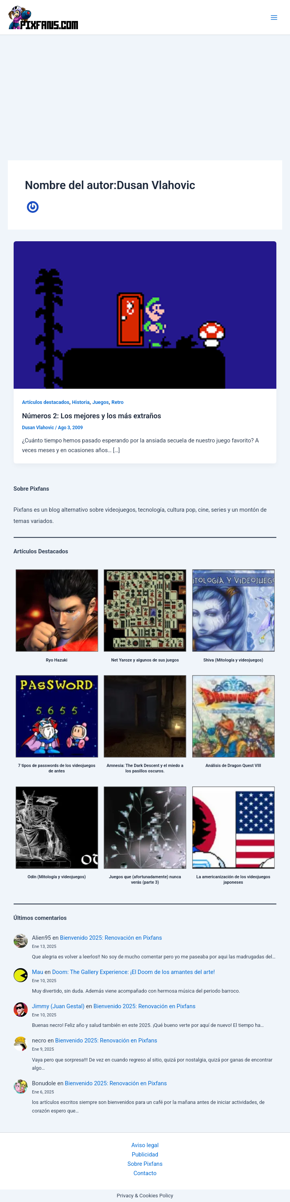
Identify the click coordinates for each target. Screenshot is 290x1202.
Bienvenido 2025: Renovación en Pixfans (111, 937)
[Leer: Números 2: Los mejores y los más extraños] (145, 314)
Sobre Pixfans (145, 1163)
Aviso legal (145, 1145)
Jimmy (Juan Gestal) (58, 1006)
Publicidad (145, 1154)
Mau (37, 972)
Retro (117, 402)
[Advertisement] (145, 93)
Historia (81, 402)
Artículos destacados (45, 402)
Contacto (144, 1173)
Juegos (100, 402)
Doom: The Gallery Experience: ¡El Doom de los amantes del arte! (133, 972)
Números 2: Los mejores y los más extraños (91, 416)
